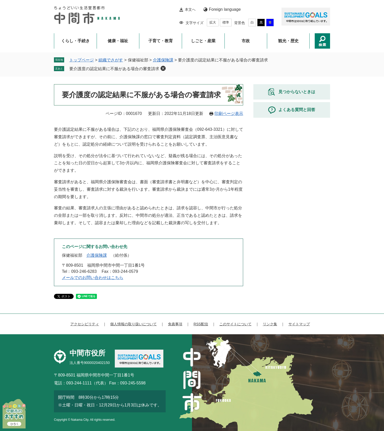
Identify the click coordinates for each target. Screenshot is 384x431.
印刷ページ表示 (228, 113)
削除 (163, 68)
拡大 (212, 22)
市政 (246, 41)
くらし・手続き (75, 41)
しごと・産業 (203, 41)
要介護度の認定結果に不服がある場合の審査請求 (114, 69)
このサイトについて (235, 324)
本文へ (190, 9)
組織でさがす (110, 60)
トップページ (81, 60)
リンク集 (270, 324)
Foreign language (225, 9)
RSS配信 (201, 324)
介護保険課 (163, 60)
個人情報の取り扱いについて (133, 324)
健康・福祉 (118, 41)
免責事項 (175, 324)
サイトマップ (299, 324)
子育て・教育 (160, 41)
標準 (225, 22)
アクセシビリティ (84, 324)
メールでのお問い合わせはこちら (92, 277)
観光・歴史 (288, 41)
